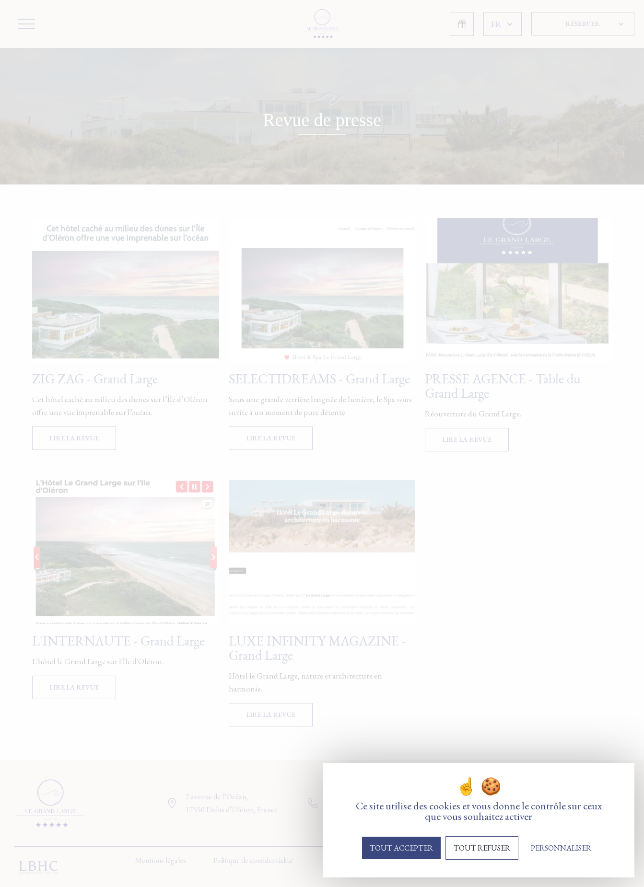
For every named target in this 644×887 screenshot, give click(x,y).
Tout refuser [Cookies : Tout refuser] (482, 848)
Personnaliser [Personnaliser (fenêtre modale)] (561, 848)
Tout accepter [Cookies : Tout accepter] (401, 848)
